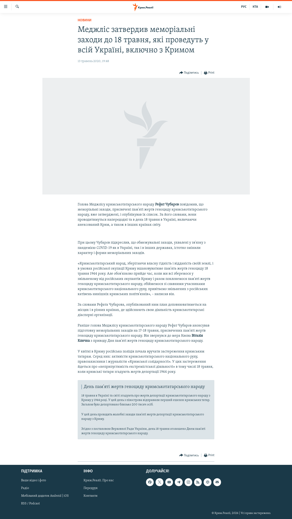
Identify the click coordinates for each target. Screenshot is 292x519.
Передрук (91, 488)
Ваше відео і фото (33, 480)
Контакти (91, 496)
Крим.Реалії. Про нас (99, 480)
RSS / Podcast (30, 503)
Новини (84, 20)
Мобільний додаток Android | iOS (45, 496)
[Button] (189, 73)
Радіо (25, 488)
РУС (244, 7)
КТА (255, 7)
